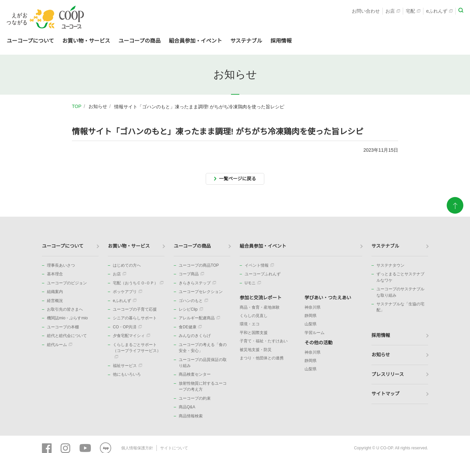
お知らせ (98, 106)
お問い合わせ (366, 12)
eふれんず (439, 12)
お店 (392, 12)
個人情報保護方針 (137, 448)
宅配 (413, 12)
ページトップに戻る (455, 214)
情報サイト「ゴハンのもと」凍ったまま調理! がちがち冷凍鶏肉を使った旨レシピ (199, 106)
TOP (77, 106)
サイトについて (174, 448)
